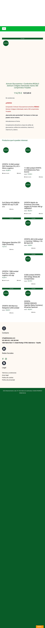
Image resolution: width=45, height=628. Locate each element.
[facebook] (3, 316)
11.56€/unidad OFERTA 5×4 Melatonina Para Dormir (32, 127)
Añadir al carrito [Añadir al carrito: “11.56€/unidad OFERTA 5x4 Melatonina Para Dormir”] (28, 133)
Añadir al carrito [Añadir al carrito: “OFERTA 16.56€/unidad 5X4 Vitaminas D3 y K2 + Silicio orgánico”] (6, 130)
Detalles (19, 130)
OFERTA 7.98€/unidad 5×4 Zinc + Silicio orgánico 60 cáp (10, 230)
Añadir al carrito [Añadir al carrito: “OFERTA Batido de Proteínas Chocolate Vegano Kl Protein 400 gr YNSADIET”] (28, 170)
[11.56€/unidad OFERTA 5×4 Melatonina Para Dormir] (33, 112)
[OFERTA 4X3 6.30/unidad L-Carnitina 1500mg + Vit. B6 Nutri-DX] (33, 183)
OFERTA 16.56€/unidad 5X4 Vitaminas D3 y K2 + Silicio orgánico (11, 123)
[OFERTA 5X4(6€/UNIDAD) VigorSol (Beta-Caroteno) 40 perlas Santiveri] (33, 250)
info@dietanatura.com (8, 295)
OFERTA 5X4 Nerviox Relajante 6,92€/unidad (10, 263)
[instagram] (6, 316)
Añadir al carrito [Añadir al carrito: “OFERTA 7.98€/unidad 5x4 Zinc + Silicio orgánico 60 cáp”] (6, 237)
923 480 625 (6, 297)
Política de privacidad (8, 337)
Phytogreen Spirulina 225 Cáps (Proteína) (11, 200)
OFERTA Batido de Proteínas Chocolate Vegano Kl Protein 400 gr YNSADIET (33, 162)
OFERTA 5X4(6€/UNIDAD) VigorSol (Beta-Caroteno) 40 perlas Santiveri (33, 261)
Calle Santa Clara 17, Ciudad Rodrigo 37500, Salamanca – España (21, 300)
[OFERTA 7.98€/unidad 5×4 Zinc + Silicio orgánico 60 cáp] (11, 217)
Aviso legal (5, 332)
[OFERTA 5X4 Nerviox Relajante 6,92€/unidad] (11, 252)
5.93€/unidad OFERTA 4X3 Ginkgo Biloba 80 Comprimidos (32, 233)
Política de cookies (7, 334)
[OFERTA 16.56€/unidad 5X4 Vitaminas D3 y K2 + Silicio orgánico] (11, 110)
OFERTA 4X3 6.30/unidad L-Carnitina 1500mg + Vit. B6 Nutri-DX (33, 198)
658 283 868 (14, 297)
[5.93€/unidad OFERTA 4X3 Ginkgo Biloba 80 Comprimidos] (33, 219)
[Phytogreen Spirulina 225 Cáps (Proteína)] (11, 185)
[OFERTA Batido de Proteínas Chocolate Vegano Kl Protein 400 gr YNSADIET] (33, 147)
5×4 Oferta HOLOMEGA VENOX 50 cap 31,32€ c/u (10, 161)
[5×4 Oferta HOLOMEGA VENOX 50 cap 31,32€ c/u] (11, 147)
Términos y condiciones (9, 330)
